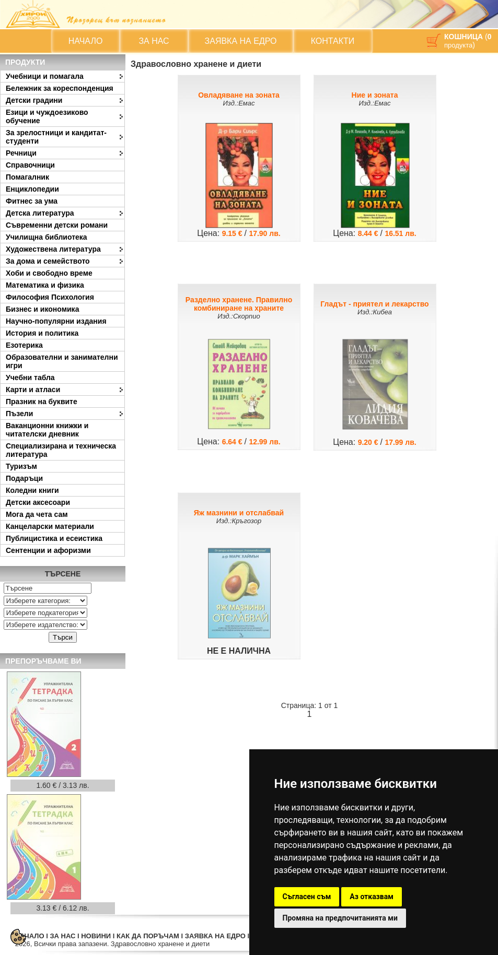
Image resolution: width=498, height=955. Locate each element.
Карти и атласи (33, 389)
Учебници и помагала (45, 76)
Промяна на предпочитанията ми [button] (340, 918)
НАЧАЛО (85, 41)
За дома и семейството (48, 261)
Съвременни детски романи (57, 225)
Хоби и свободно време (49, 273)
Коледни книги (32, 490)
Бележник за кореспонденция (59, 88)
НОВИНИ (96, 936)
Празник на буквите (41, 401)
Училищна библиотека (46, 237)
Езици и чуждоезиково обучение (47, 116)
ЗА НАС (153, 41)
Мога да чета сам (37, 514)
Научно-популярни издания (56, 321)
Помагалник (27, 177)
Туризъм (21, 466)
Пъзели (19, 413)
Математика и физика (45, 285)
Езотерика (24, 345)
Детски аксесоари (38, 502)
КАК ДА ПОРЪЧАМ (148, 936)
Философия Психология (50, 297)
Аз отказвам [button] (371, 896)
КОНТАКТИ (333, 41)
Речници (21, 153)
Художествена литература (53, 249)
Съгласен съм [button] (307, 896)
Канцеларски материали (50, 526)
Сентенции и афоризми (48, 550)
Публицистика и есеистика (54, 538)
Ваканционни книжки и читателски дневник (47, 429)
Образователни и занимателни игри (62, 361)
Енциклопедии (32, 189)
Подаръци (24, 478)
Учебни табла (30, 377)
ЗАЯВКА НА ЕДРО (241, 41)
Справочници (30, 165)
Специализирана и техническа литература (61, 450)
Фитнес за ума (31, 201)
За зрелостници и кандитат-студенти (56, 136)
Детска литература (40, 213)
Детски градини (34, 100)
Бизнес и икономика (42, 309)
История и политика (42, 333)
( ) (467, 40)
